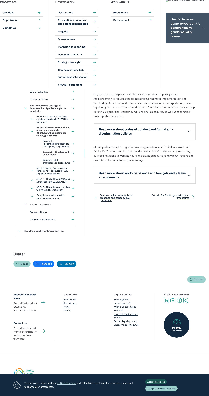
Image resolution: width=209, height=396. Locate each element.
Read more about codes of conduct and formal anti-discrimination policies (136, 131)
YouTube (172, 300)
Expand (19, 76)
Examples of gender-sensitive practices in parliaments (50, 196)
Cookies (198, 279)
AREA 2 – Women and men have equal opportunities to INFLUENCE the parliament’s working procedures (57, 29)
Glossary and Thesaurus (126, 324)
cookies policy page (66, 383)
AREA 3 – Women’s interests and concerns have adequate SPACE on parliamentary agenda (52, 171)
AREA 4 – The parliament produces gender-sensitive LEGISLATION (53, 180)
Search (202, 8)
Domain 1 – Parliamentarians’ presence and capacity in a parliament (56, 144)
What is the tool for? (39, 84)
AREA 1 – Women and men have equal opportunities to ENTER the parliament (52, 119)
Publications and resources (69, 8)
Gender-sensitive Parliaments (80, 26)
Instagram (185, 300)
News (66, 306)
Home (19, 26)
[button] (22, 264)
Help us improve (177, 329)
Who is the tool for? (39, 92)
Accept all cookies (156, 382)
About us (189, 8)
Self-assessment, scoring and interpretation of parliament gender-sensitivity (127, 26)
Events (67, 310)
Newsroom (48, 8)
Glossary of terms (38, 212)
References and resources (42, 219)
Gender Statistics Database (169, 8)
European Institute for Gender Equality (18, 8)
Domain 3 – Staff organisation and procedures (56, 161)
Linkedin (166, 300)
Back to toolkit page (33, 64)
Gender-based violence (121, 8)
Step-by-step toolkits (55, 26)
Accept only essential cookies (161, 388)
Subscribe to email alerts (24, 296)
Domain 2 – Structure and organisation (56, 153)
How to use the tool (39, 99)
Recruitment (70, 303)
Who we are (70, 299)
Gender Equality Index (144, 8)
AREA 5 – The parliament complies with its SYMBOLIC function (52, 188)
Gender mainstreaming (96, 8)
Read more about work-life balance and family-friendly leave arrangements (142, 175)
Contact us (20, 323)
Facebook (179, 300)
